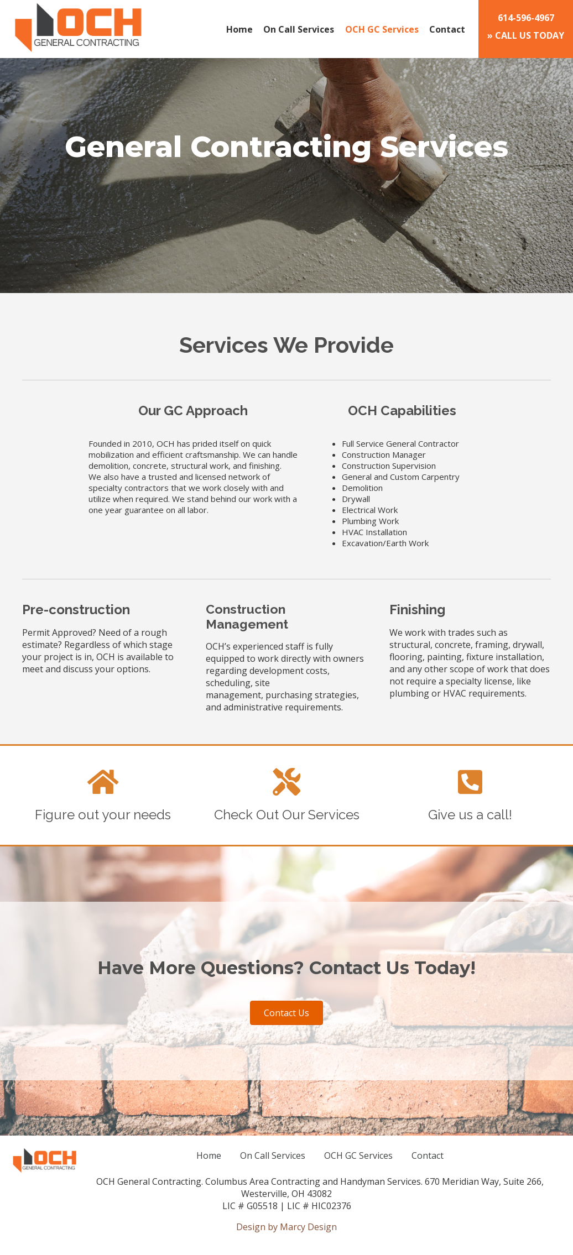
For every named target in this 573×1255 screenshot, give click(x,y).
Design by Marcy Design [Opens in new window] (286, 1227)
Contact (447, 29)
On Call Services (298, 29)
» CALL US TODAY (525, 26)
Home (239, 29)
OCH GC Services (382, 29)
